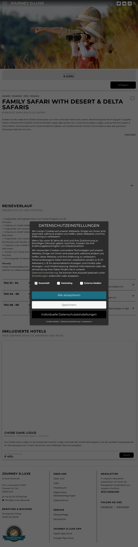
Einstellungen (40, 257)
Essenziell (42, 264)
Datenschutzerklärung (45, 254)
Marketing (64, 264)
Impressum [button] (87, 303)
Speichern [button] (69, 286)
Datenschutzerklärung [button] (70, 303)
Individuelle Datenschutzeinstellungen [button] (69, 296)
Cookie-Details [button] (52, 303)
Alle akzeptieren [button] (69, 276)
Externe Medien (90, 264)
